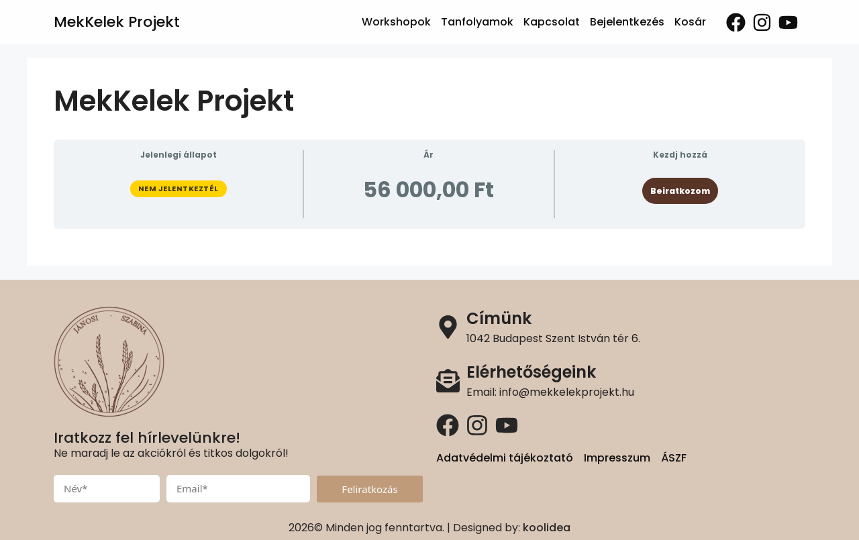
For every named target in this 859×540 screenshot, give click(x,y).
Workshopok (396, 22)
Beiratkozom (680, 191)
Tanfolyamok (477, 22)
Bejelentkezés (627, 22)
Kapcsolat (551, 22)
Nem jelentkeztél (178, 188)
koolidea (546, 527)
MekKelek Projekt (117, 21)
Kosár (690, 22)
